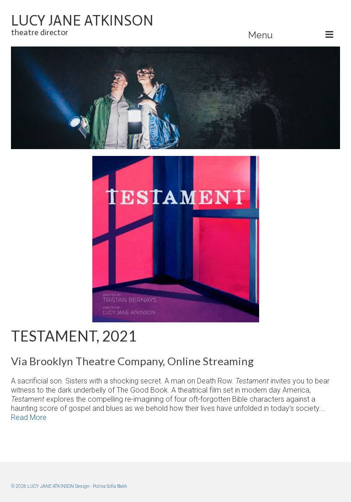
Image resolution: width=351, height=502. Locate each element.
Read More (29, 417)
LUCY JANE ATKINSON (82, 20)
